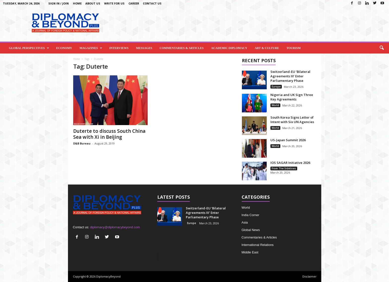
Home (77, 3)
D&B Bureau (82, 143)
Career (134, 3)
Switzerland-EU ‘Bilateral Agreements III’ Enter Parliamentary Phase (290, 76)
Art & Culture (267, 48)
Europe (276, 86)
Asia (245, 222)
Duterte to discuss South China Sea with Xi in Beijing (109, 134)
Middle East (250, 252)
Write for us (114, 3)
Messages (144, 48)
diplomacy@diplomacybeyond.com (115, 227)
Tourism (294, 48)
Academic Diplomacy (229, 48)
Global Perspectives (29, 48)
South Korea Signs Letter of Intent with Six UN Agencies (292, 119)
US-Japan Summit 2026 (288, 140)
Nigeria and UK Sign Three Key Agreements (291, 97)
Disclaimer (309, 276)
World (275, 105)
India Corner (250, 215)
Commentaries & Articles (181, 48)
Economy (64, 48)
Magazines (90, 48)
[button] (381, 48)
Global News (251, 230)
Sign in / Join (58, 3)
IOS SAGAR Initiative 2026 (290, 162)
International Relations (258, 245)
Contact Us (152, 3)
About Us (92, 3)
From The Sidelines (284, 168)
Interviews (119, 48)
